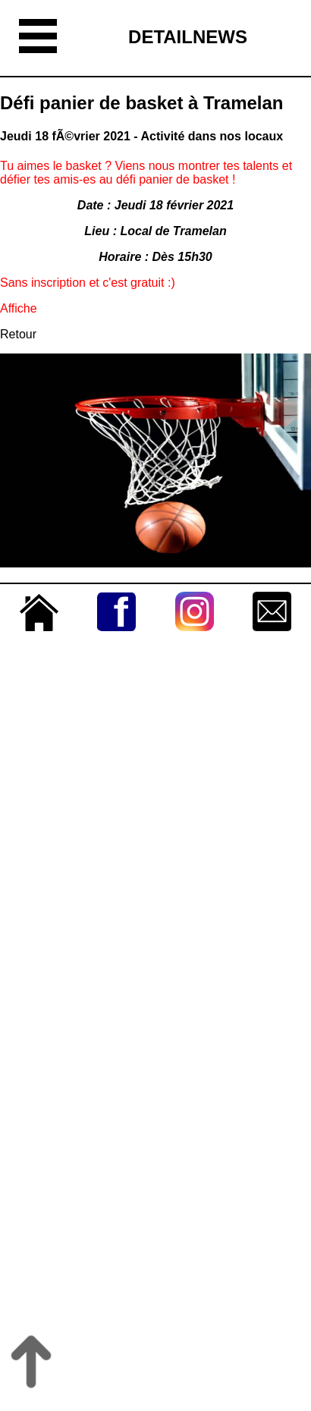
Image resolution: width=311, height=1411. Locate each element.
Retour (18, 334)
